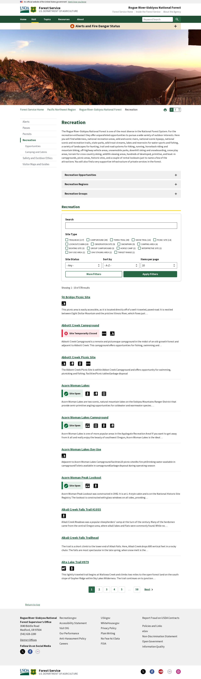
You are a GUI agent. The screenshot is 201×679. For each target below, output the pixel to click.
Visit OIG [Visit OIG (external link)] (64, 628)
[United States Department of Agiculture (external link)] (25, 9)
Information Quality (153, 646)
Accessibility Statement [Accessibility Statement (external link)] (73, 623)
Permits (27, 134)
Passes (26, 128)
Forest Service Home (122, 12)
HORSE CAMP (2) (128, 248)
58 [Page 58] (137, 589)
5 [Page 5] (121, 589)
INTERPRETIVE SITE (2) (152, 248)
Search (69, 219)
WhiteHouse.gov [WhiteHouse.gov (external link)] (110, 623)
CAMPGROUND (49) (99, 240)
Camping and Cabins (36, 151)
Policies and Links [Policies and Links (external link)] (152, 626)
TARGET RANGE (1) (126, 252)
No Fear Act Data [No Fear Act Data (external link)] (110, 638)
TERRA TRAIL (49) (121, 240)
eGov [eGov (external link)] (145, 631)
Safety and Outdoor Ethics (37, 158)
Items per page (150, 259)
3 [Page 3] (106, 589)
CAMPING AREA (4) (149, 244)
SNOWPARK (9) (128, 244)
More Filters (94, 274)
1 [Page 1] (91, 589)
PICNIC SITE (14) (164, 240)
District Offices (28, 640)
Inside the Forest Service (148, 12)
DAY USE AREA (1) (77, 252)
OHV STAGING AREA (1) (101, 252)
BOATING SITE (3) (76, 248)
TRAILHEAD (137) (76, 240)
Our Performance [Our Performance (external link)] (69, 633)
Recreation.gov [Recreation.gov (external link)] (68, 618)
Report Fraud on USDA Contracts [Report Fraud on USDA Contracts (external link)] (160, 618)
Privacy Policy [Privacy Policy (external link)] (108, 628)
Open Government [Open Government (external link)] (152, 641)
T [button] (171, 109)
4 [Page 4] (114, 589)
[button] (165, 109)
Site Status (72, 259)
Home (23, 19)
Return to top (32, 604)
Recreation (29, 140)
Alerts (26, 121)
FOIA (103, 643)
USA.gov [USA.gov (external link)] (105, 618)
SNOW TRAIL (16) (143, 240)
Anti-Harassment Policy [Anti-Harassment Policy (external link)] (73, 638)
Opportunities (33, 146)
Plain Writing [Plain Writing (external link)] (108, 633)
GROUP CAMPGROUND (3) (102, 248)
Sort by (107, 259)
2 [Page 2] (99, 589)
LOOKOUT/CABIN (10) (78, 244)
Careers (64, 643)
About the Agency (172, 12)
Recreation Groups (76, 193)
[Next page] (149, 589)
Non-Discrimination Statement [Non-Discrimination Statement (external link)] (159, 636)
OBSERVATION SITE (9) (105, 244)
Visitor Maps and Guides (36, 164)
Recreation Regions (76, 184)
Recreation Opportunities (80, 175)
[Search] (177, 19)
